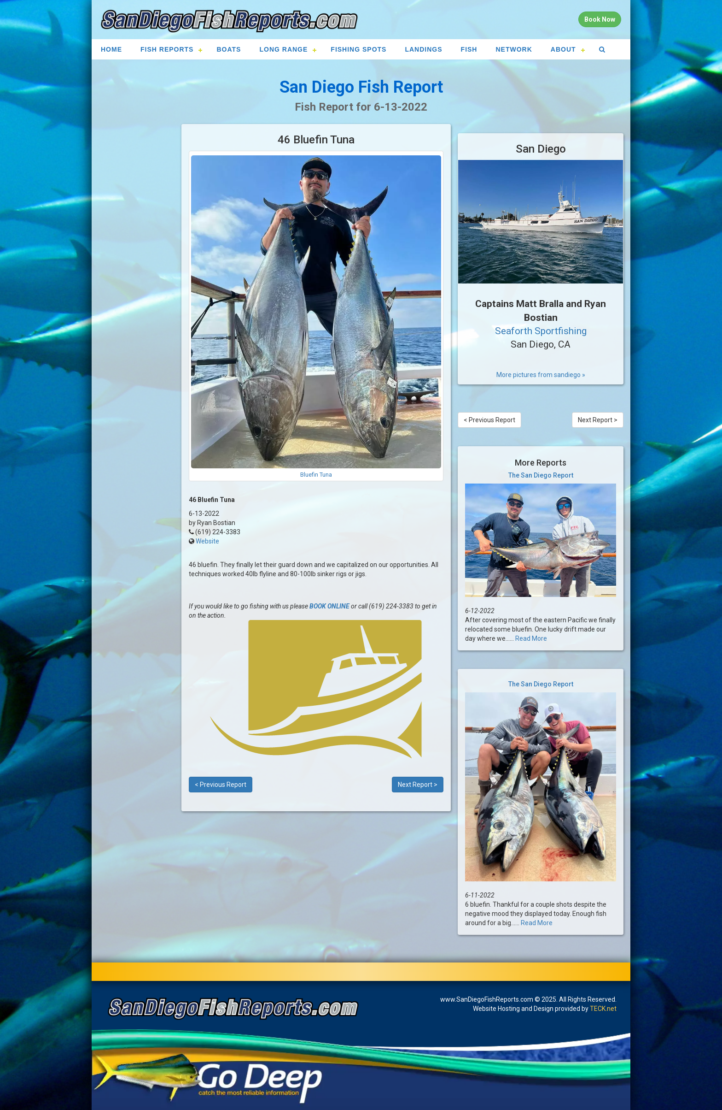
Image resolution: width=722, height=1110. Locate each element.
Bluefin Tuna (316, 474)
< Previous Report (220, 784)
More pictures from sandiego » (540, 374)
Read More (531, 638)
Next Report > (417, 784)
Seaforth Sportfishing (541, 331)
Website (207, 541)
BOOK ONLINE (329, 606)
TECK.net (603, 1008)
